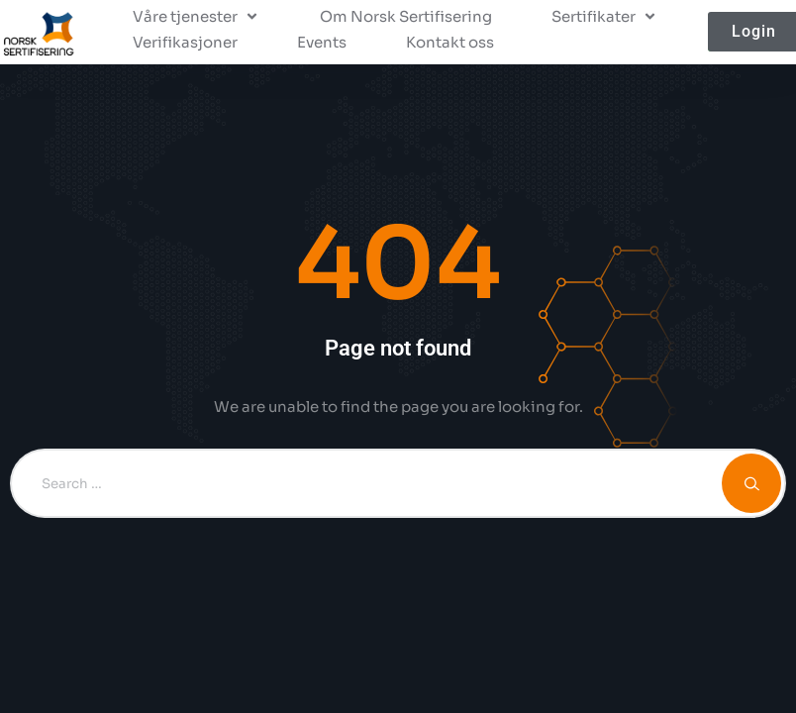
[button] (196, 17)
